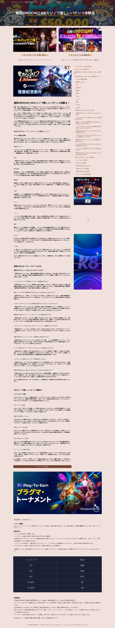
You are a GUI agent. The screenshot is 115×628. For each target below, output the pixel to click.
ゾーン (78, 99)
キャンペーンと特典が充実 (83, 174)
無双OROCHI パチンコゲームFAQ (84, 110)
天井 (77, 85)
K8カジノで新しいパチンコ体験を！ (85, 157)
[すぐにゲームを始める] (42, 467)
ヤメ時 (78, 107)
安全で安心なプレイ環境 (82, 171)
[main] (57, 13)
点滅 (77, 93)
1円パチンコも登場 (81, 163)
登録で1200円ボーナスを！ (83, 165)
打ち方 (78, 104)
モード (78, 96)
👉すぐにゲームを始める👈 (82, 69)
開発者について (80, 82)
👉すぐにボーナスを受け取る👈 (83, 66)
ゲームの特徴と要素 (81, 79)
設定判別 (78, 87)
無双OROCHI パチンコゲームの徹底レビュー (87, 76)
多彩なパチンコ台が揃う (82, 168)
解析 (77, 101)
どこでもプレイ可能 (81, 160)
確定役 (78, 90)
